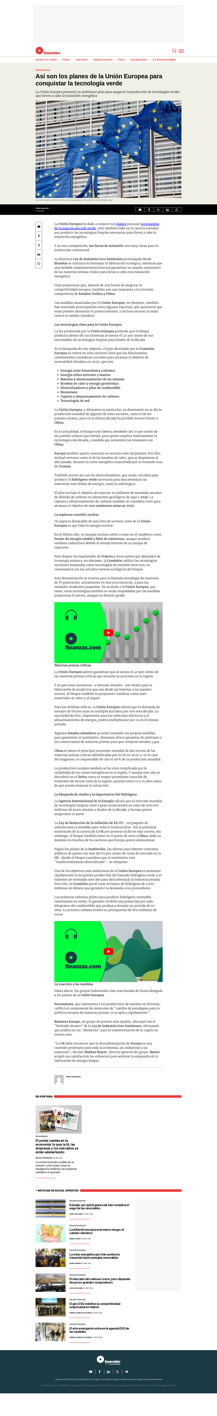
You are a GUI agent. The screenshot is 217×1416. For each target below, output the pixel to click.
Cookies (114, 1402)
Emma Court (75, 1243)
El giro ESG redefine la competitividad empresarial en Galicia (95, 1324)
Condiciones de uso (128, 1402)
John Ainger (75, 1273)
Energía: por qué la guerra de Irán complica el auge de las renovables (99, 1209)
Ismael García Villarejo (80, 1334)
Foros (121, 59)
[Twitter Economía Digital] (158, 209)
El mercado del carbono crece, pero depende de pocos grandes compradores (99, 1293)
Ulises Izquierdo (42, 208)
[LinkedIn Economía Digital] (167, 209)
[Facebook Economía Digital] (149, 209)
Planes (66, 59)
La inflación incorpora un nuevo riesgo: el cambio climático (96, 1235)
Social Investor (139, 59)
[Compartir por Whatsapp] (176, 209)
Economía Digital (81, 1402)
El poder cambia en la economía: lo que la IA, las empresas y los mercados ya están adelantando (57, 1147)
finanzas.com (61, 1402)
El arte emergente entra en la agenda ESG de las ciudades (93, 1352)
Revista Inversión (44, 1159)
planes (121, 224)
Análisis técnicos (102, 59)
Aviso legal (94, 1402)
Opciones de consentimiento (150, 1402)
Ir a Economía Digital (164, 59)
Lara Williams (76, 1216)
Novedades (42, 1136)
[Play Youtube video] (108, 632)
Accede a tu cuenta (46, 59)
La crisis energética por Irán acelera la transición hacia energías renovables (99, 1263)
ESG (70, 1402)
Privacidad (105, 1402)
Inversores (82, 59)
